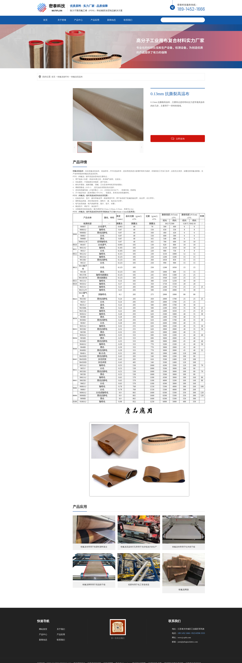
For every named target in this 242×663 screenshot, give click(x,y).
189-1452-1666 (191, 8)
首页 (45, 19)
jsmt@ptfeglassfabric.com (188, 647)
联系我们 (128, 19)
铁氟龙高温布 (78, 76)
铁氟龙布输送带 (48, 122)
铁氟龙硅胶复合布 (49, 150)
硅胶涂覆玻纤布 (48, 165)
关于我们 (61, 634)
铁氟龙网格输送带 (49, 127)
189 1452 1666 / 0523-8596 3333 (191, 638)
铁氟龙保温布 (47, 144)
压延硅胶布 (46, 171)
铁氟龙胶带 (46, 116)
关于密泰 (62, 19)
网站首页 (43, 634)
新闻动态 (111, 19)
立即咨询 (181, 139)
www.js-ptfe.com (184, 642)
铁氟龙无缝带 (47, 139)
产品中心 (78, 19)
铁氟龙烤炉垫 (47, 133)
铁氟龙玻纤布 (64, 76)
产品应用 (95, 19)
